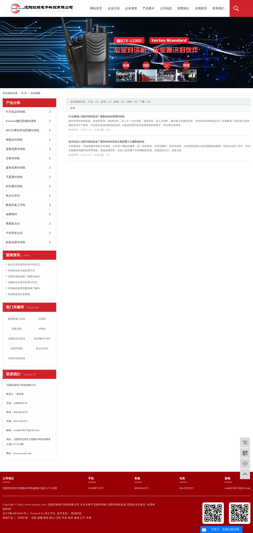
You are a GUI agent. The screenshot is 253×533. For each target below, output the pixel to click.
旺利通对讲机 (14, 186)
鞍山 (52, 517)
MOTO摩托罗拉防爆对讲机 (22, 130)
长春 (89, 517)
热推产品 (8, 517)
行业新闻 (74, 116)
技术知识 (74, 141)
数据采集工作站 (15, 204)
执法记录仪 (13, 195)
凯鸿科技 (76, 513)
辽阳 (58, 517)
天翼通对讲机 (14, 176)
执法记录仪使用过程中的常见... (25, 264)
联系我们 (218, 8)
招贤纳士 (183, 8)
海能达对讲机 (14, 139)
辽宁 (82, 517)
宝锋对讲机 (13, 158)
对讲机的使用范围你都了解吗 (24, 288)
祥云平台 (50, 513)
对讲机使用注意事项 (19, 294)
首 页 (24, 93)
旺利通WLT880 (42, 338)
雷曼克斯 (17, 328)
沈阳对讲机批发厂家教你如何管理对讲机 (102, 116)
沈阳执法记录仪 (16, 338)
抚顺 (40, 517)
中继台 (42, 328)
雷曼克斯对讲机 (15, 148)
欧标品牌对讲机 (15, 242)
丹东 (64, 517)
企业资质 (131, 8)
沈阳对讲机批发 (16, 358)
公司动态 (166, 8)
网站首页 (96, 8)
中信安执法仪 (14, 232)
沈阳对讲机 (17, 348)
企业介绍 (114, 8)
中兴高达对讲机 (15, 111)
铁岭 (46, 517)
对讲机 (42, 319)
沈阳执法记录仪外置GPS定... (23, 282)
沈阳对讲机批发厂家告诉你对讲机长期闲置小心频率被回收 (112, 141)
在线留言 (201, 8)
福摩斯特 (11, 214)
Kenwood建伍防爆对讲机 (21, 120)
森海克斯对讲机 (15, 167)
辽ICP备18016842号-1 (16, 513)
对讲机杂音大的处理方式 (21, 270)
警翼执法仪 (13, 223)
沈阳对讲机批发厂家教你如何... (25, 276)
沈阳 (34, 517)
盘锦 (76, 517)
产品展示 (148, 8)
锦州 (70, 517)
